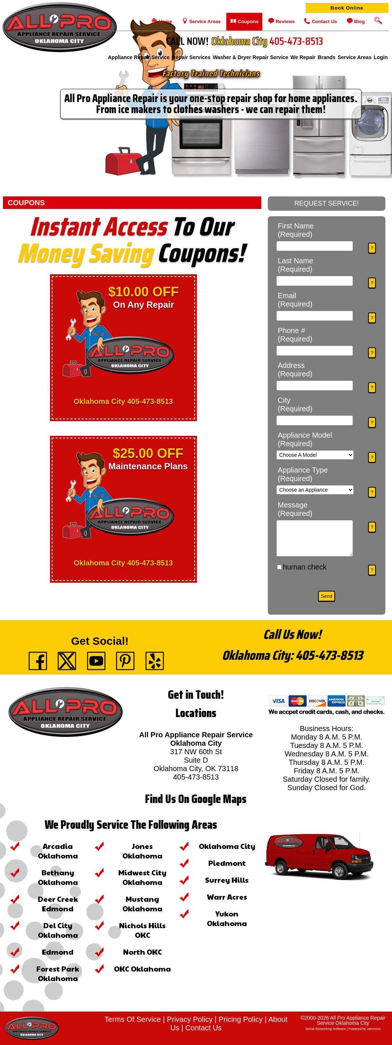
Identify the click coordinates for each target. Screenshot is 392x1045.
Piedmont (227, 863)
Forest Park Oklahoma (57, 973)
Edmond (57, 952)
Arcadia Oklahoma (58, 851)
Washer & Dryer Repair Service (250, 59)
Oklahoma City (227, 846)
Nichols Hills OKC (142, 930)
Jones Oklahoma (142, 851)
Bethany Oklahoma (58, 877)
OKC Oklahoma (142, 968)
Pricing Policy (241, 1019)
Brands (326, 59)
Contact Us (323, 21)
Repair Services (191, 59)
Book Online (347, 8)
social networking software (325, 1029)
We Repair (303, 59)
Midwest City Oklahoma (142, 877)
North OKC (142, 952)
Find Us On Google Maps (196, 799)
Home (165, 21)
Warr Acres (227, 897)
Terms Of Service (133, 1019)
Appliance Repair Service (139, 59)
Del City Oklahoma (58, 930)
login (381, 59)
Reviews (284, 21)
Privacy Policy (189, 1019)
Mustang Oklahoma (142, 904)
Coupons (248, 21)
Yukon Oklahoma (227, 918)
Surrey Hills (227, 880)
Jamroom (374, 1029)
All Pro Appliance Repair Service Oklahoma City (351, 1020)
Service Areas (204, 21)
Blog (359, 21)
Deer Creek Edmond (58, 904)
